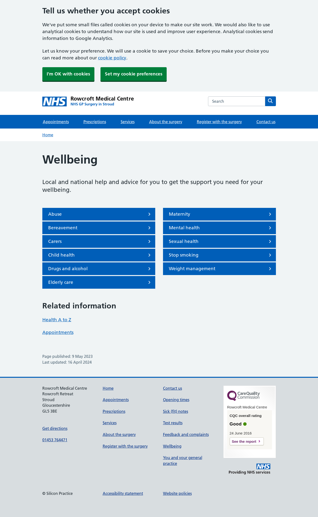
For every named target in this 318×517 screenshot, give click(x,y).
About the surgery (165, 121)
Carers (100, 241)
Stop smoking (221, 255)
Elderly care (100, 282)
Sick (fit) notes (175, 411)
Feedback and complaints (186, 434)
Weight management (221, 269)
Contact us (265, 121)
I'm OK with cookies (68, 74)
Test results (172, 422)
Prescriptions (94, 121)
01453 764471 (54, 439)
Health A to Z (56, 320)
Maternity (221, 214)
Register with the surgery (219, 121)
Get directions (54, 428)
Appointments (56, 121)
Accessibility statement (123, 493)
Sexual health (221, 241)
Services (128, 121)
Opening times (176, 399)
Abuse (100, 214)
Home (47, 134)
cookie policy (112, 58)
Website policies (177, 493)
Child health (100, 255)
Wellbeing (172, 446)
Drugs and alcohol (100, 269)
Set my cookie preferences (133, 74)
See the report (244, 441)
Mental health (221, 228)
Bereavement (100, 228)
